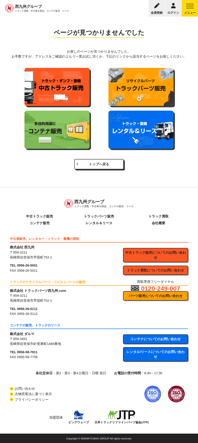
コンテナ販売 (39, 223)
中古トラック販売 (39, 216)
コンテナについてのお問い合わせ (155, 339)
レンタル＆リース (99, 223)
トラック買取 (158, 216)
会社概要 (158, 223)
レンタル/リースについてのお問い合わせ (155, 354)
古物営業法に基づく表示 (33, 394)
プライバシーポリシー (31, 399)
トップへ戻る (99, 164)
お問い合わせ (25, 388)
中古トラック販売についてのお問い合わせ (155, 255)
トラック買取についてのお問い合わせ (155, 270)
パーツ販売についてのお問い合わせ (156, 296)
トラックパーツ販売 (99, 216)
